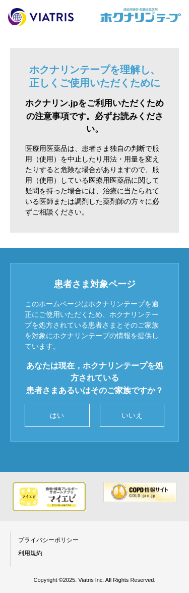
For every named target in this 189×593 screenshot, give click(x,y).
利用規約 (30, 553)
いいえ (132, 415)
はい (57, 415)
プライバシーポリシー (48, 540)
